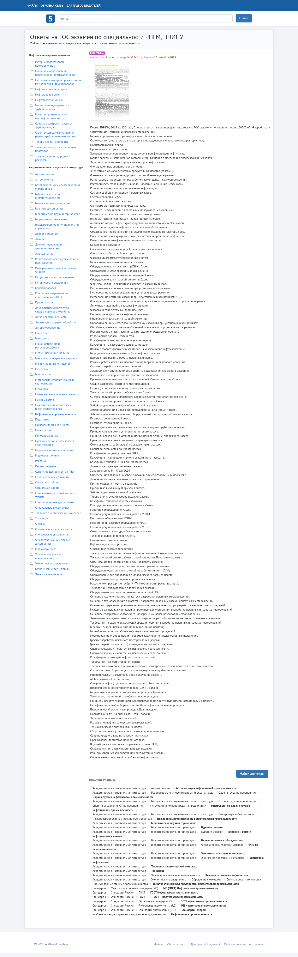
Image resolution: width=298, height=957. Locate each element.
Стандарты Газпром (194, 910)
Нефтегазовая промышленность (120, 43)
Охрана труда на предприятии (238, 792)
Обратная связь (52, 5)
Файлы (33, 5)
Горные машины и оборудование (222, 840)
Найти (243, 18)
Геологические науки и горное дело (173, 823)
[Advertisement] (202, 90)
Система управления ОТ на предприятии (118, 805)
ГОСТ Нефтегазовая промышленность (174, 892)
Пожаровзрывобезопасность (237, 814)
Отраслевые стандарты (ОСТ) (157, 901)
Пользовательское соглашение (243, 944)
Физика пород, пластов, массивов (222, 845)
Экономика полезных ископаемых (223, 853)
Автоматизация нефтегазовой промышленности (206, 788)
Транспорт (157, 871)
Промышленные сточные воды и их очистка (120, 884)
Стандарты (99, 888)
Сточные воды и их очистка (243, 879)
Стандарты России (122, 892)
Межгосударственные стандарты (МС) (134, 888)
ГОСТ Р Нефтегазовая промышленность (178, 897)
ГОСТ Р (143, 897)
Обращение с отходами (206, 879)
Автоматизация (160, 788)
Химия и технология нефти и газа (226, 875)
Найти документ (252, 773)
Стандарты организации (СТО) (158, 910)
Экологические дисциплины (168, 879)
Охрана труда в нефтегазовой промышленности (123, 797)
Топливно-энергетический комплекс (174, 866)
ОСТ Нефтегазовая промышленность (204, 901)
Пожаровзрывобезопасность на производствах (122, 818)
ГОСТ (142, 892)
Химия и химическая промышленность (175, 875)
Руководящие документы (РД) (157, 905)
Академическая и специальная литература (69, 43)
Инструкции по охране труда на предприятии (177, 805)
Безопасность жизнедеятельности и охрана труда (182, 792)
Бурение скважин (212, 827)
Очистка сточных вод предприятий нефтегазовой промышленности (196, 884)
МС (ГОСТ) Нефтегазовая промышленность (190, 888)
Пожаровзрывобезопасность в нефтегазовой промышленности (197, 818)
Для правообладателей (84, 5)
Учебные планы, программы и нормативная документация (129, 914)
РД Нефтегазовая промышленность (203, 905)
